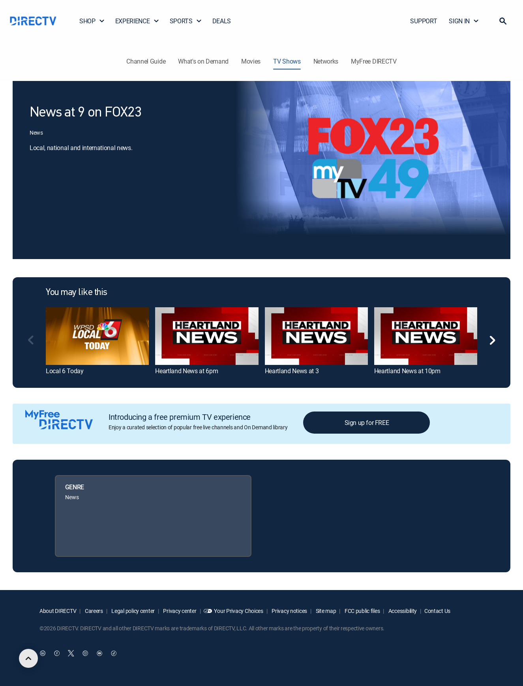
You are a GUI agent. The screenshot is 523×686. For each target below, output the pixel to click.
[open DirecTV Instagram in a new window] (85, 653)
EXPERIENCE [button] (137, 21)
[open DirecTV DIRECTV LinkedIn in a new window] (42, 653)
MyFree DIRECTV (374, 61)
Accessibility (402, 611)
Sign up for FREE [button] (367, 422)
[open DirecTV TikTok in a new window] (114, 653)
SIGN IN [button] (464, 21)
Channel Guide (145, 61)
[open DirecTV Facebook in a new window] (57, 653)
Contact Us (437, 611)
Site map (325, 611)
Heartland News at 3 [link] (292, 370)
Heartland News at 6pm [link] (186, 370)
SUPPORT (423, 21)
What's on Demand (203, 61)
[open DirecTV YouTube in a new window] (99, 653)
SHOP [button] (92, 21)
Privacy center (179, 611)
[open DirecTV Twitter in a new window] (71, 653)
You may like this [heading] (76, 292)
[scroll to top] (28, 658)
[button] (503, 21)
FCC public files (361, 611)
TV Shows (286, 61)
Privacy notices (289, 611)
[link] (97, 336)
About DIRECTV (57, 611)
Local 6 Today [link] (65, 370)
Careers (93, 611)
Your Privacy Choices (238, 611)
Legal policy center (133, 611)
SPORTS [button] (186, 21)
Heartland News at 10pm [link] (407, 370)
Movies (251, 61)
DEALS (221, 21)
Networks (325, 61)
